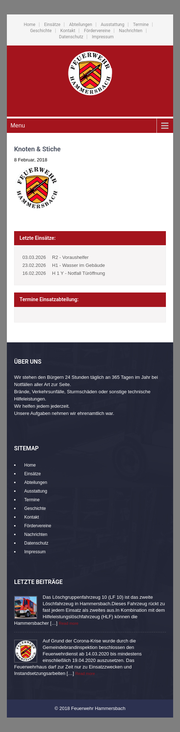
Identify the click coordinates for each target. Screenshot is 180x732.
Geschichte (41, 31)
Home (29, 24)
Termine (141, 24)
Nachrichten (130, 31)
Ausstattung (112, 24)
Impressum (102, 37)
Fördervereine (97, 31)
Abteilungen (80, 24)
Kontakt (67, 31)
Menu (17, 125)
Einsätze (52, 24)
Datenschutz (71, 37)
